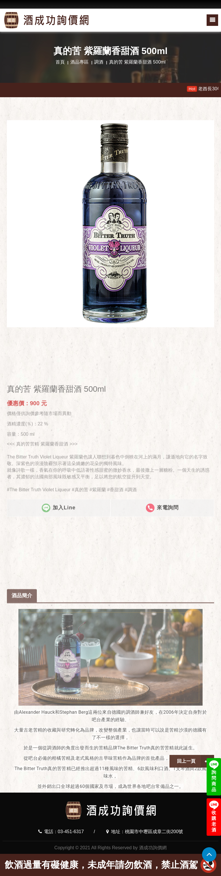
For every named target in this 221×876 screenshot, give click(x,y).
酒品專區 (79, 62)
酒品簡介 (22, 722)
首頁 (60, 62)
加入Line (58, 571)
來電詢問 (162, 571)
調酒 (98, 62)
